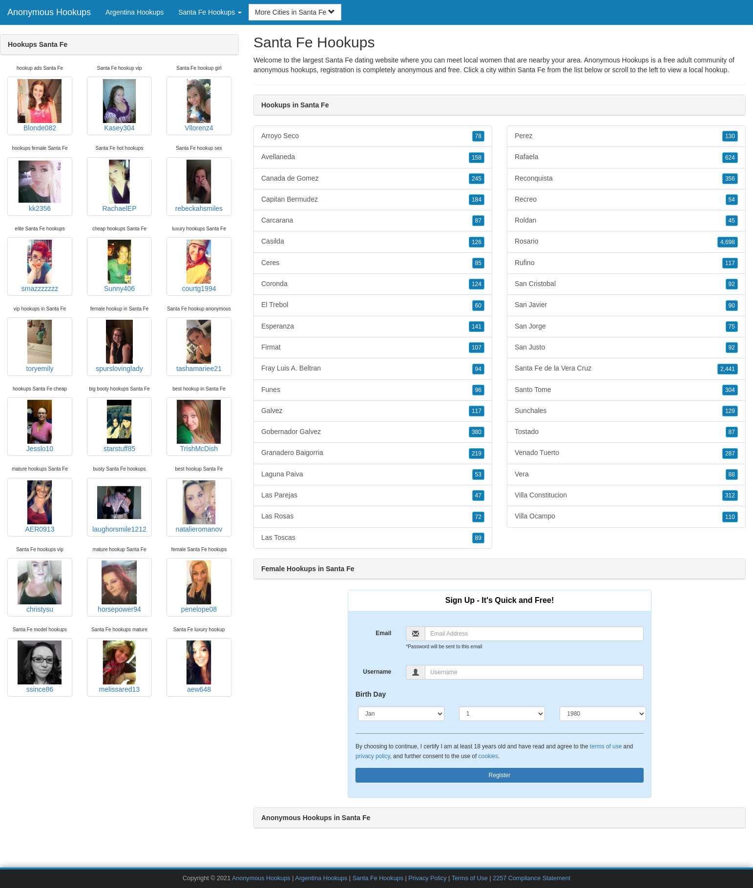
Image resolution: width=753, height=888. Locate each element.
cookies (488, 756)
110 (730, 517)
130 (730, 136)
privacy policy (373, 756)
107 (476, 347)
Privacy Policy (427, 878)
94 (478, 369)
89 (478, 538)
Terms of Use (470, 878)
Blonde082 (40, 105)
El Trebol (372, 305)
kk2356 (40, 186)
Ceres (372, 263)
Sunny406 (119, 266)
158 (476, 157)
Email (383, 633)
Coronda (372, 284)
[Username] (534, 672)
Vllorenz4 (199, 105)
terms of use (606, 746)
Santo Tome (626, 390)
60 (478, 305)
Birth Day (371, 694)
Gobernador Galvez (372, 432)
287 (730, 453)
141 (476, 326)
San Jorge (626, 326)
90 (732, 305)
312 (730, 495)
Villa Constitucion (626, 495)
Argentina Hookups (134, 12)
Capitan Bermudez (372, 199)
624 (730, 157)
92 (732, 284)
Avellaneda (372, 157)
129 (730, 411)
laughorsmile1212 (119, 506)
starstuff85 (119, 426)
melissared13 (119, 666)
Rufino (626, 263)
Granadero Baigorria (372, 453)
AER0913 (40, 506)
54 (732, 199)
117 (476, 411)
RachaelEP (119, 186)
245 (476, 178)
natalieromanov (199, 506)
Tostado (626, 432)
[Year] (603, 713)
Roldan (626, 220)
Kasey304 (119, 105)
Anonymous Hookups (49, 12)
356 (730, 178)
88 (732, 474)
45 (732, 220)
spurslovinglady (119, 346)
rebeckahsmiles (199, 186)
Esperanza (372, 326)
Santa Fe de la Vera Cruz (626, 368)
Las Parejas (372, 495)
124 (476, 284)
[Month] (401, 713)
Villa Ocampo (626, 516)
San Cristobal (626, 284)
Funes (372, 390)
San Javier (626, 305)
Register (500, 775)
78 (478, 136)
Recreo (626, 199)
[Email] (534, 633)
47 (478, 495)
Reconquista (626, 178)
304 (730, 390)
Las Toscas (372, 538)
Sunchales (626, 411)
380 (476, 432)
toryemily (40, 346)
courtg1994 (199, 266)
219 (476, 453)
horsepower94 (119, 586)
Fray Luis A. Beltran (372, 368)
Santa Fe (531, 70)
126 (476, 242)
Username (377, 671)
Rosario (626, 241)
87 (478, 220)
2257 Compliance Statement (531, 878)
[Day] (502, 713)
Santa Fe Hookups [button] (210, 12)
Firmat (372, 347)
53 (478, 474)
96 (478, 390)
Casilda (372, 241)
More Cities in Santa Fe (295, 12)
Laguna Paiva (372, 474)
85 (478, 263)
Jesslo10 (40, 426)
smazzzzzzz (40, 266)
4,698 (727, 242)
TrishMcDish (199, 426)
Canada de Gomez (372, 178)
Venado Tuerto (626, 453)
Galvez (372, 411)
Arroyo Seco (372, 136)
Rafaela (626, 157)
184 (476, 199)
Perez (626, 136)
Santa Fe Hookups (378, 878)
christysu (40, 586)
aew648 (199, 666)
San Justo (626, 347)
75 (732, 326)
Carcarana (372, 220)
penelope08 (199, 586)
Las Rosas (372, 516)
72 (478, 517)
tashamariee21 (199, 346)
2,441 (727, 369)
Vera (626, 474)
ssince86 (40, 666)
